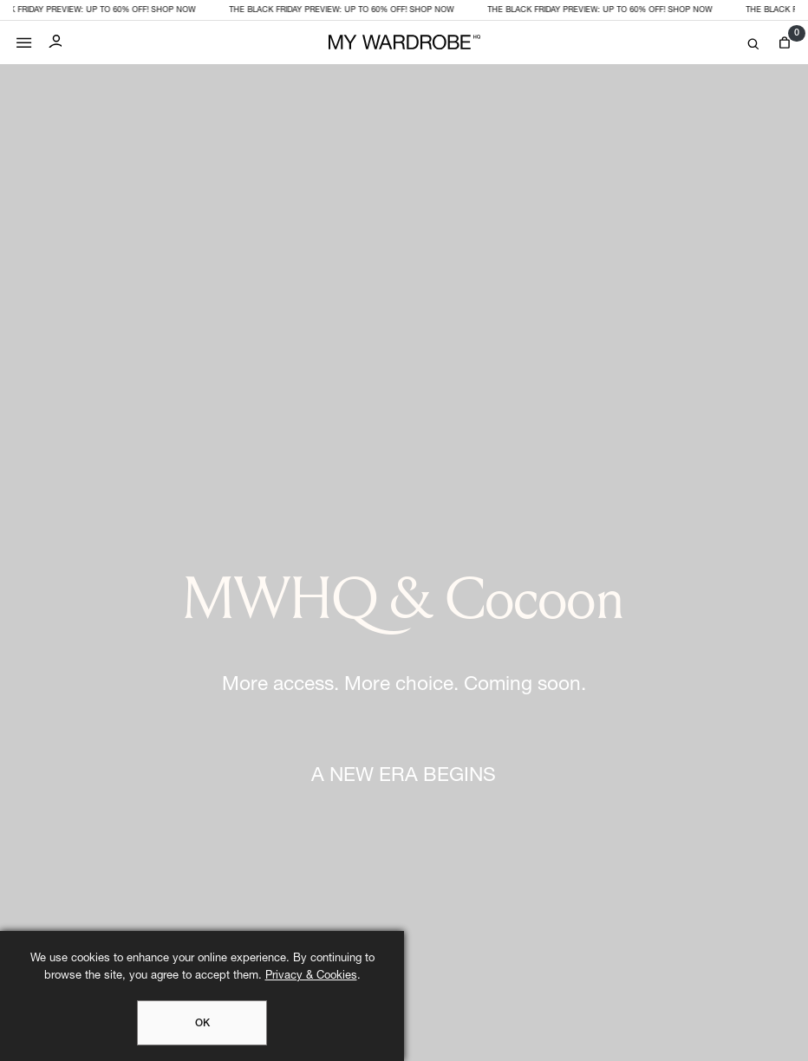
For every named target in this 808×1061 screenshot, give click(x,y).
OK (202, 1024)
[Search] (753, 44)
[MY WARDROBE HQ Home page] (404, 43)
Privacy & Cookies (311, 976)
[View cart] (784, 43)
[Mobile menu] (24, 38)
